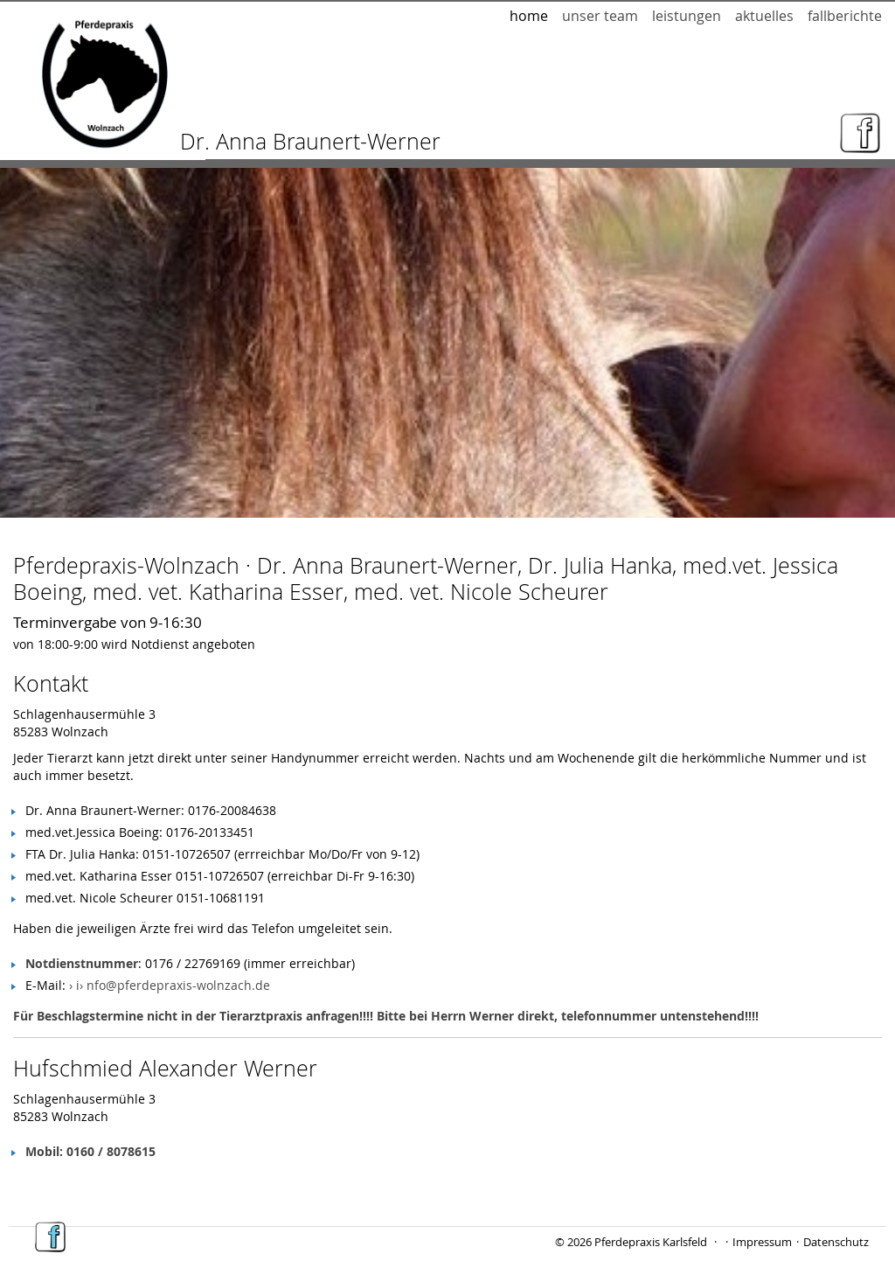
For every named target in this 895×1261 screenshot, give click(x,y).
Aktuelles (764, 15)
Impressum (762, 1242)
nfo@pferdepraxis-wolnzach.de (178, 985)
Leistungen (686, 15)
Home (529, 15)
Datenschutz (836, 1242)
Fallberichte (845, 15)
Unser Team (600, 15)
